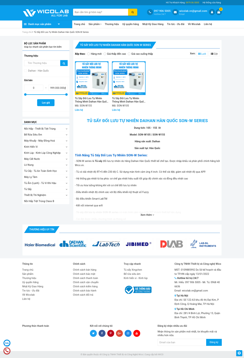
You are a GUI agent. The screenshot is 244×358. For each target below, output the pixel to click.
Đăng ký (214, 342)
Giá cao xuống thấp (140, 53)
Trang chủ (79, 24)
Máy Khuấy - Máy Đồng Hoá (39, 140)
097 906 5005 (162, 11)
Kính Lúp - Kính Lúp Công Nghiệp (42, 152)
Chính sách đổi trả (83, 294)
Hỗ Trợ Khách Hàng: (182, 2)
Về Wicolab (194, 24)
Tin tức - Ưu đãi (175, 24)
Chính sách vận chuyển (86, 282)
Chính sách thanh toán (85, 278)
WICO (160, 354)
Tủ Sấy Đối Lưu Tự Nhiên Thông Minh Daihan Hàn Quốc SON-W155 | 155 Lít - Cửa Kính (91, 100)
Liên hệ (208, 24)
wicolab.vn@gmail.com (193, 11)
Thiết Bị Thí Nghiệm (35, 195)
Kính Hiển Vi (31, 146)
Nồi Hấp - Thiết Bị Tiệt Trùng (40, 128)
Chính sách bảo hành (84, 290)
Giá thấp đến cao (114, 53)
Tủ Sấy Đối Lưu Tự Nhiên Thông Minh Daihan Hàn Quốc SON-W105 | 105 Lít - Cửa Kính (128, 100)
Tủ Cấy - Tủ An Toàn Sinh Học (40, 171)
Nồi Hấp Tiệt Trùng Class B (39, 201)
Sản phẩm (95, 24)
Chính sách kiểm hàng (85, 286)
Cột (214, 53)
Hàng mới (94, 53)
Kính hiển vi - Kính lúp (136, 278)
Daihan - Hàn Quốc (38, 70)
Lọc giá (46, 102)
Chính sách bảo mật (84, 274)
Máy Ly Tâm (30, 177)
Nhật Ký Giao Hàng (152, 24)
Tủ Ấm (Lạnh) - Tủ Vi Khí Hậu (40, 183)
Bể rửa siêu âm (132, 274)
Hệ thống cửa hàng (212, 2)
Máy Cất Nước (32, 159)
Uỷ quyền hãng (130, 24)
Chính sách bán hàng (84, 269)
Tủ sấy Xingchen (133, 269)
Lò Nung (28, 164)
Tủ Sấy (28, 189)
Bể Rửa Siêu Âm (33, 134)
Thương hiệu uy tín (41, 229)
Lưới (202, 53)
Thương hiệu (112, 24)
